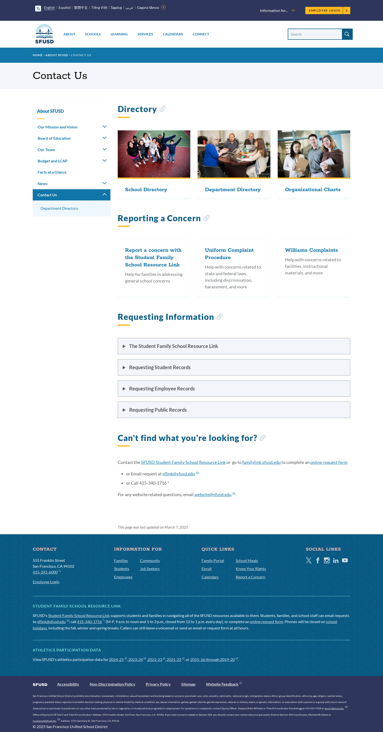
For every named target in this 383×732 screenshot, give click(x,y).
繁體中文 (81, 7)
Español (65, 7)
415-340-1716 (91, 621)
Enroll (207, 568)
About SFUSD (56, 55)
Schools (93, 34)
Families (121, 560)
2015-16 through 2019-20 (214, 659)
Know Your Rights (251, 568)
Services (145, 34)
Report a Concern (250, 577)
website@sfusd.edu (214, 494)
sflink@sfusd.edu (53, 621)
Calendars (173, 34)
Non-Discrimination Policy (112, 684)
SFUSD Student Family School (183, 462)
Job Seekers (150, 568)
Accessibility (68, 684)
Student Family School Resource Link (79, 615)
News (43, 183)
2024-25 (118, 659)
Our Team (46, 149)
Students (121, 568)
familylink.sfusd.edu (261, 462)
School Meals (247, 560)
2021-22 (175, 659)
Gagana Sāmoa (148, 7)
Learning (119, 34)
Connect (201, 34)
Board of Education (54, 138)
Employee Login (328, 10)
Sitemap (188, 684)
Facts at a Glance (52, 172)
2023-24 (137, 659)
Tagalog (116, 7)
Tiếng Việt (99, 7)
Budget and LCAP (52, 160)
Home (38, 55)
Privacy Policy (158, 684)
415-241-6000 (47, 571)
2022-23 (156, 659)
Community (150, 560)
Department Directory (59, 208)
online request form (329, 462)
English (49, 7)
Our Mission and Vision (57, 127)
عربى (129, 7)
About (69, 34)
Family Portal (213, 560)
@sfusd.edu (180, 473)
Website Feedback (224, 684)
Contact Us (47, 194)
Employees (123, 577)
